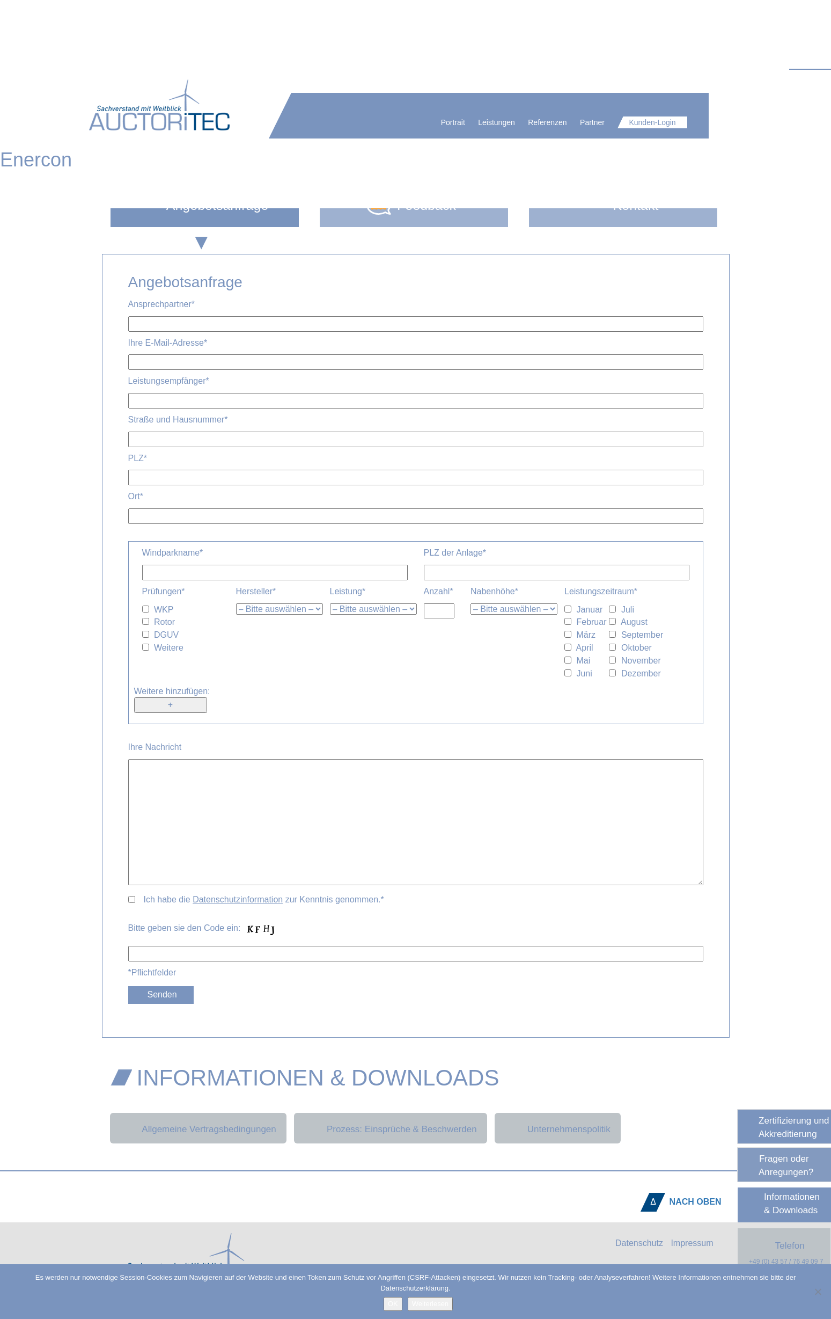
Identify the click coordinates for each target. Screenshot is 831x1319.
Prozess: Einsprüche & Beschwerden (402, 1129)
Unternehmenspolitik (569, 1129)
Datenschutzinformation (238, 899)
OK (393, 1304)
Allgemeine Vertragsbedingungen (209, 1129)
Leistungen (517, 122)
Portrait (474, 122)
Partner (613, 122)
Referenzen (568, 122)
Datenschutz (639, 1243)
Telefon (782, 1253)
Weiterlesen (430, 1304)
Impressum (692, 1243)
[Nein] (817, 1291)
